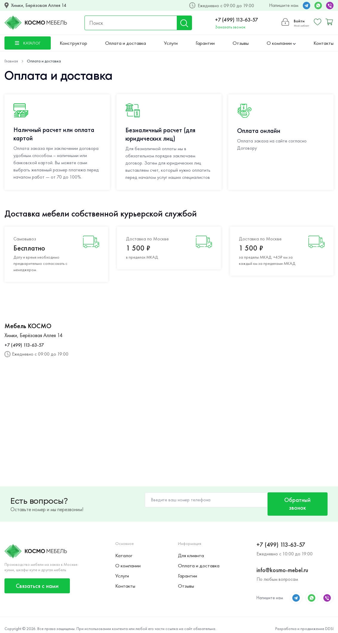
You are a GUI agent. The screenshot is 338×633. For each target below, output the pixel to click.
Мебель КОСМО (27, 326)
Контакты (324, 43)
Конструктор (73, 43)
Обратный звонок (294, 500)
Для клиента (191, 548)
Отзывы (241, 43)
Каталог (124, 548)
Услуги (171, 43)
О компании (281, 43)
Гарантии (205, 43)
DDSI (329, 621)
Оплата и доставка (125, 43)
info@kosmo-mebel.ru (282, 563)
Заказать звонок (230, 27)
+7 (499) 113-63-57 (236, 19)
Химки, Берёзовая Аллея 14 (38, 5)
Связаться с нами (37, 579)
